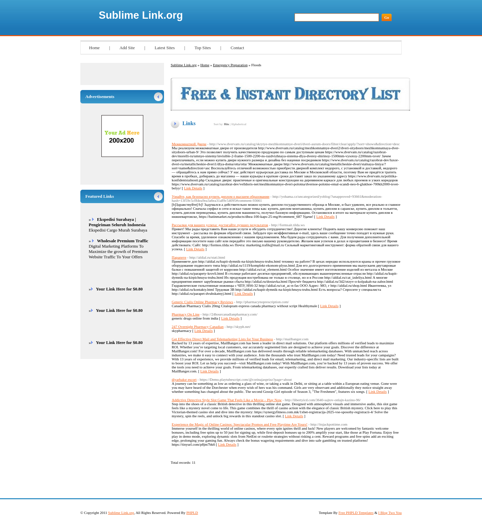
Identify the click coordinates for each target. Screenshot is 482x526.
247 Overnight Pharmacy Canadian (198, 327)
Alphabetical (238, 124)
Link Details (193, 188)
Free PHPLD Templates (356, 513)
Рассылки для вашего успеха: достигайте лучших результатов (220, 225)
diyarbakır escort (184, 379)
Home (94, 47)
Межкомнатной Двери (189, 144)
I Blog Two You (390, 513)
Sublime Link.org (141, 15)
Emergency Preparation (230, 65)
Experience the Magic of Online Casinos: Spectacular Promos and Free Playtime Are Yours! (239, 424)
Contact (237, 47)
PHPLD (192, 513)
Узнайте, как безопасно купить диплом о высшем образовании (220, 196)
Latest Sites (165, 47)
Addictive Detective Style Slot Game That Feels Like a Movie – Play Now (227, 400)
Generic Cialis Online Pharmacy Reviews (202, 302)
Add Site (127, 47)
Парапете (179, 257)
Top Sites (202, 47)
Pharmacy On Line (185, 314)
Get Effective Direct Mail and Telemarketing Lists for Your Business (222, 339)
